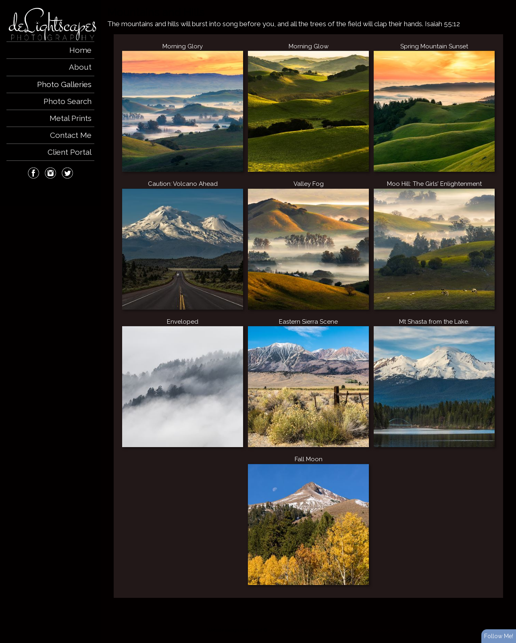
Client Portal (70, 152)
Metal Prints (71, 118)
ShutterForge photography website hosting (313, 630)
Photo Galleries (64, 84)
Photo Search (68, 101)
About (80, 66)
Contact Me (71, 135)
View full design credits (384, 630)
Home (80, 50)
